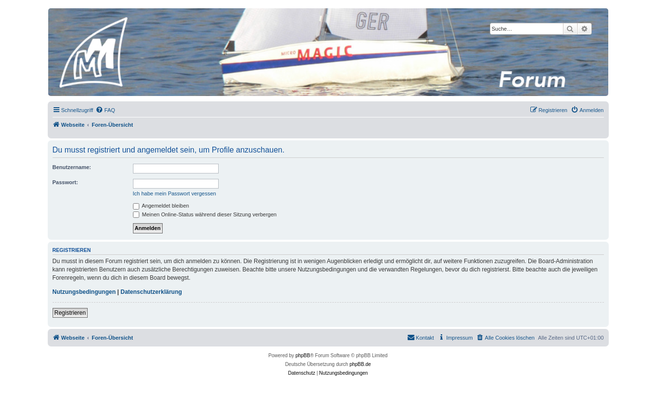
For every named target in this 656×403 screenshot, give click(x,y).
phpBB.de (360, 364)
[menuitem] (105, 110)
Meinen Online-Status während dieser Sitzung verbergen (205, 214)
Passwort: (65, 182)
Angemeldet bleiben (161, 206)
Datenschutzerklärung (151, 291)
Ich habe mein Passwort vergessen (174, 193)
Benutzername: (72, 167)
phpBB (303, 355)
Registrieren (70, 312)
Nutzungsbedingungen (84, 291)
